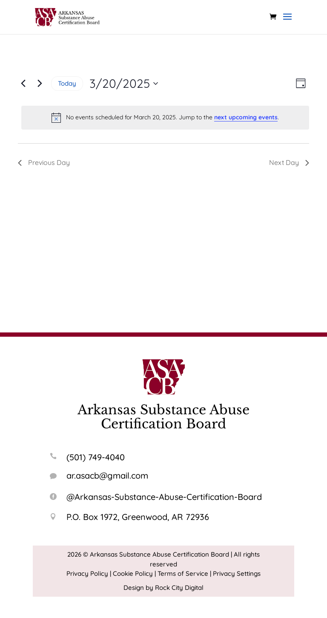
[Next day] (39, 83)
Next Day (289, 162)
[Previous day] (23, 83)
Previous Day (44, 162)
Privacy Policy (87, 573)
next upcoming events (246, 117)
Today (67, 83)
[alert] (165, 118)
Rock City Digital (179, 587)
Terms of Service (183, 573)
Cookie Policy (133, 573)
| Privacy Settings (235, 573)
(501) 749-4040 (95, 457)
